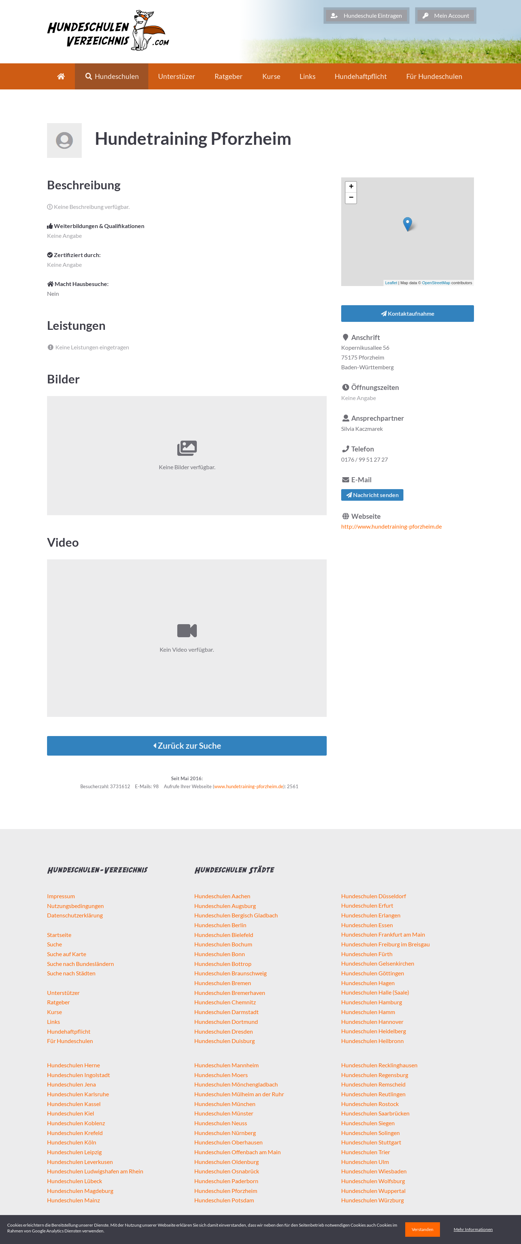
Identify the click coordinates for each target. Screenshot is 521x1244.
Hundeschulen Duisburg (224, 1040)
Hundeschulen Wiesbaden (374, 1171)
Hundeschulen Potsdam (224, 1200)
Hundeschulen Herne (73, 1065)
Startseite (59, 934)
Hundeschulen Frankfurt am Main (383, 934)
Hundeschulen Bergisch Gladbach (236, 915)
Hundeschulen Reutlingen (373, 1093)
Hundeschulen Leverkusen (80, 1161)
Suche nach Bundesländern (80, 963)
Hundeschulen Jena (71, 1084)
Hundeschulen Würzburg (372, 1200)
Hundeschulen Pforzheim (225, 1190)
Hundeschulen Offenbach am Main (237, 1151)
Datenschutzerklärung (75, 915)
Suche (54, 944)
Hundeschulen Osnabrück (226, 1171)
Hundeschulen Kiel (70, 1113)
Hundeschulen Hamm (368, 1011)
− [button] (351, 198)
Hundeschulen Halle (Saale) (375, 992)
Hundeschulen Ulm (365, 1161)
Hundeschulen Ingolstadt (78, 1074)
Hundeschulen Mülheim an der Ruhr (239, 1093)
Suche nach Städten (71, 973)
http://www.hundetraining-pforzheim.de (391, 526)
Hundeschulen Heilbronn (372, 1040)
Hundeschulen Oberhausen (228, 1142)
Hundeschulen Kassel (74, 1103)
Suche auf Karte (66, 953)
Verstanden (422, 1229)
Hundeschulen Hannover (372, 1021)
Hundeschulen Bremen (222, 982)
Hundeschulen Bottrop (222, 963)
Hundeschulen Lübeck (74, 1180)
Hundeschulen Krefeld (75, 1132)
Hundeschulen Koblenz (76, 1122)
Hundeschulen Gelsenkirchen (377, 963)
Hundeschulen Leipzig (74, 1151)
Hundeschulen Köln (71, 1142)
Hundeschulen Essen (367, 924)
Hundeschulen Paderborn (226, 1180)
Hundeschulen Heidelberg (373, 1030)
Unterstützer (63, 992)
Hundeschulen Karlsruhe (78, 1093)
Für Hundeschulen (70, 1040)
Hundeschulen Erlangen (371, 915)
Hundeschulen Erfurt (367, 905)
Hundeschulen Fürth (367, 953)
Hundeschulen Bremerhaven (229, 992)
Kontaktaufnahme (408, 313)
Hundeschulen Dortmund (226, 1021)
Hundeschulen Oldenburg (226, 1161)
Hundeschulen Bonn (219, 953)
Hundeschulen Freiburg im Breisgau (385, 944)
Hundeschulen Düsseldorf (373, 895)
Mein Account (446, 15)
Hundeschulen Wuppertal (373, 1190)
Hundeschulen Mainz (73, 1200)
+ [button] (351, 187)
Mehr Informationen (473, 1229)
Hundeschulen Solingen (370, 1132)
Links (307, 76)
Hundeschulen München (224, 1103)
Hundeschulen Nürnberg (225, 1132)
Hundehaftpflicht (361, 76)
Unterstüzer (176, 76)
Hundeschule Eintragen (366, 15)
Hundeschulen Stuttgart (371, 1142)
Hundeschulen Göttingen (372, 973)
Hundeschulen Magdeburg (80, 1190)
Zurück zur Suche (187, 745)
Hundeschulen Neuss (220, 1122)
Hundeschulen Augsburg (225, 905)
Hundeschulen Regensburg (374, 1074)
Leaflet (391, 283)
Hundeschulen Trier (365, 1151)
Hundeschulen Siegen (368, 1122)
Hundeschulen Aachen (222, 895)
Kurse (271, 76)
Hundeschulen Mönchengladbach (236, 1084)
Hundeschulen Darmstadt (226, 1011)
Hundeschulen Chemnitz (225, 1002)
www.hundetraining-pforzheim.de (248, 786)
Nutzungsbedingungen (75, 905)
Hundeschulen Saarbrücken (375, 1113)
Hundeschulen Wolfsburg (373, 1180)
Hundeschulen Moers (221, 1074)
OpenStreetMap (436, 283)
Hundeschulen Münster (223, 1113)
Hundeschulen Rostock (370, 1103)
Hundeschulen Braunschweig (230, 973)
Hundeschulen (112, 76)
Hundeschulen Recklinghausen (379, 1065)
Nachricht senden (372, 494)
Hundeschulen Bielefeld (223, 934)
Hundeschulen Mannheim (226, 1065)
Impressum (61, 895)
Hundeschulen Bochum (223, 944)
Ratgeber (229, 76)
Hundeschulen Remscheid (373, 1084)
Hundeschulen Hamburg (371, 1002)
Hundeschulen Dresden (223, 1031)
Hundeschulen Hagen (368, 982)
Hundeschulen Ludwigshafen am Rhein (95, 1171)
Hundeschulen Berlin (220, 924)
